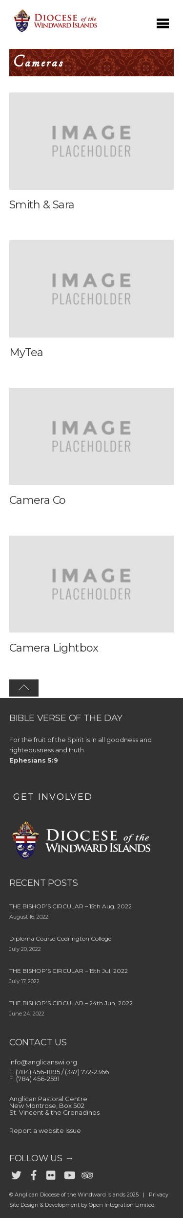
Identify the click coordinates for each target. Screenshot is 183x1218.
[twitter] (16, 1173)
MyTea (26, 352)
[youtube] (69, 1173)
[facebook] (34, 1173)
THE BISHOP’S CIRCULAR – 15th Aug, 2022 (70, 906)
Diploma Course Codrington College (60, 938)
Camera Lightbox (54, 647)
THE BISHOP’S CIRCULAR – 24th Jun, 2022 (71, 1003)
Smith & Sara (42, 204)
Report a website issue (45, 1130)
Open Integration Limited (122, 1204)
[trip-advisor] (86, 1173)
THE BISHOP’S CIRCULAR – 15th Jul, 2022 (68, 970)
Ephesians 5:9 (33, 760)
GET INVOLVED (53, 796)
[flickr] (51, 1173)
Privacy (158, 1194)
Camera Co (37, 500)
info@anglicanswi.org (43, 1062)
